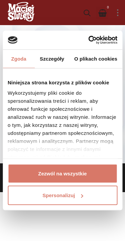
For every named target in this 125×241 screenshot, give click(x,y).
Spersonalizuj (62, 195)
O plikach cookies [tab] (95, 58)
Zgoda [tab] (18, 58)
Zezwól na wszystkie (62, 173)
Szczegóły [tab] (52, 58)
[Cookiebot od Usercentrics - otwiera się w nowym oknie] (89, 40)
